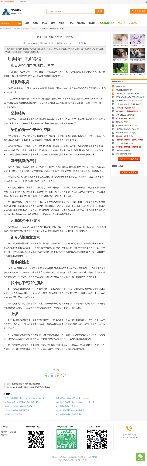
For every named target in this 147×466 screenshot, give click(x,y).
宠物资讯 (35, 29)
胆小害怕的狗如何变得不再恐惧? (17, 410)
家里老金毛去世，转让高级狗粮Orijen (129, 97)
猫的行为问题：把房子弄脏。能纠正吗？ (20, 402)
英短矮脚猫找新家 (122, 150)
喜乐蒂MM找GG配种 (123, 90)
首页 (27, 23)
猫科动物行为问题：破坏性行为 (17, 406)
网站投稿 (83, 43)
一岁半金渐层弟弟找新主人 (125, 125)
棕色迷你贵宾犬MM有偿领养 (126, 93)
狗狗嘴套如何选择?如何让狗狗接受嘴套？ (26, 384)
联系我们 (4, 435)
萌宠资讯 (26, 29)
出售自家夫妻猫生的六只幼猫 (126, 129)
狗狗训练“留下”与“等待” (14, 414)
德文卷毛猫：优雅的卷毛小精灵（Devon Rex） (73, 398)
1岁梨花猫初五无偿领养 (124, 115)
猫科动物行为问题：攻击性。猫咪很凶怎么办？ (74, 402)
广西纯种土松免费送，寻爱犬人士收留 (129, 140)
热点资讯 (17, 29)
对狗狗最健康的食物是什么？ (67, 406)
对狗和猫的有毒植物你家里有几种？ (70, 414)
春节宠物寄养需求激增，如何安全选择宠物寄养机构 (30, 387)
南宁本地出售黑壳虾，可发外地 (127, 147)
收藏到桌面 (23, 2)
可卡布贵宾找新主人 (123, 143)
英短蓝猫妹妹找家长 (123, 136)
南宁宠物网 (7, 29)
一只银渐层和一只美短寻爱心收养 (128, 101)
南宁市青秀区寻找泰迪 (124, 118)
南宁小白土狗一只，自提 (124, 133)
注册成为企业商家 (129, 172)
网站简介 (4, 432)
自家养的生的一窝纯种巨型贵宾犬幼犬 (129, 111)
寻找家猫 (119, 86)
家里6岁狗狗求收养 (122, 154)
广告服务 (13, 432)
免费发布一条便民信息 (129, 159)
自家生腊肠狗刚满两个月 (124, 108)
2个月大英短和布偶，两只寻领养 (127, 104)
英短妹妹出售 (120, 122)
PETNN (94, 457)
